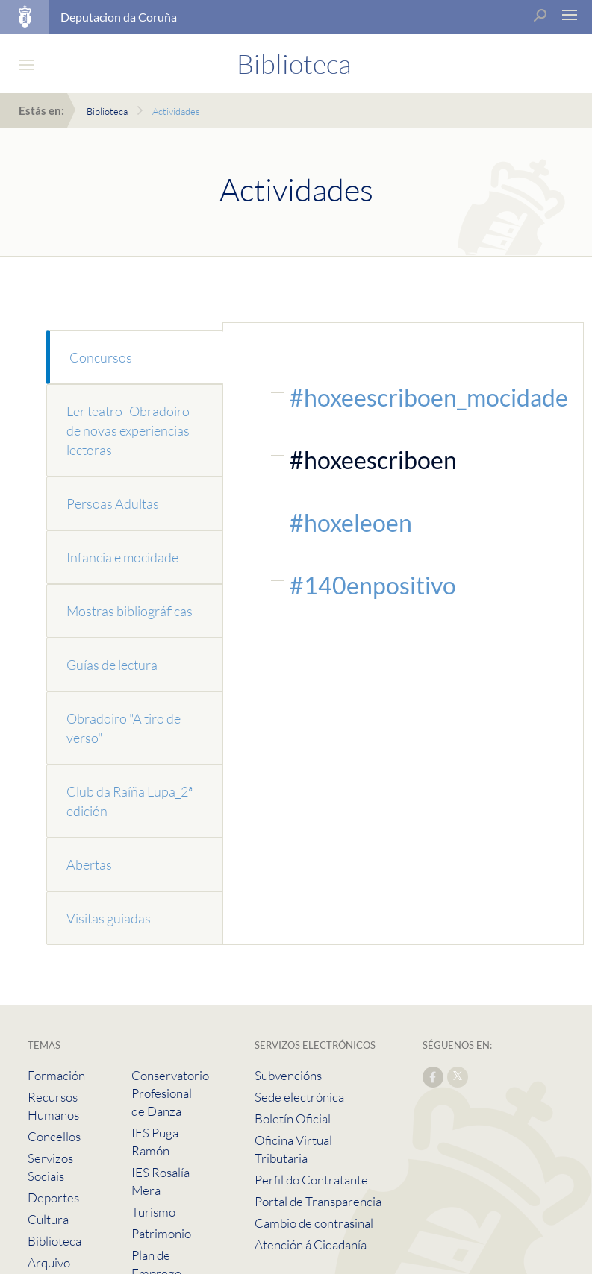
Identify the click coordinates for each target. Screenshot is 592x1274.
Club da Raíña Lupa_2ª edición (129, 801)
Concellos (54, 1136)
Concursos (100, 357)
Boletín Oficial (293, 1118)
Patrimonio (161, 1233)
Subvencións (288, 1075)
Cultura (48, 1219)
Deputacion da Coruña (118, 17)
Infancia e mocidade (122, 557)
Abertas (89, 864)
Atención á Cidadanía (311, 1244)
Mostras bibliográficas (129, 611)
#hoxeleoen (351, 522)
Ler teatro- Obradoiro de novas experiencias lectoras (128, 430)
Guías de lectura (112, 664)
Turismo (153, 1212)
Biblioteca (107, 111)
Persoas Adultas (112, 503)
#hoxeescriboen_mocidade (429, 397)
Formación (56, 1075)
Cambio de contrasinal (314, 1223)
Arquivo (49, 1262)
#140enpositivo (373, 585)
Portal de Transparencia (318, 1201)
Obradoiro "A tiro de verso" (123, 728)
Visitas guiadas (108, 918)
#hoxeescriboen (373, 459)
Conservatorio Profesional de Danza (170, 1093)
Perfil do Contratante (311, 1179)
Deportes (53, 1197)
